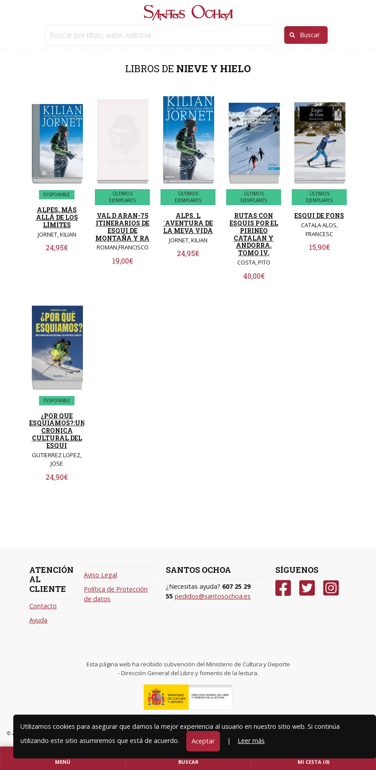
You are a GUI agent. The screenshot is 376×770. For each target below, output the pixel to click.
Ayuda (38, 620)
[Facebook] (283, 588)
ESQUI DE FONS (319, 215)
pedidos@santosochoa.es (213, 596)
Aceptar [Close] (203, 741)
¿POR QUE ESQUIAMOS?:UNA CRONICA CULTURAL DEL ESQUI (59, 431)
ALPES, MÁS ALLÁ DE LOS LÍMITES (57, 217)
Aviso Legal (100, 575)
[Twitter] (307, 588)
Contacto (43, 606)
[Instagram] (331, 588)
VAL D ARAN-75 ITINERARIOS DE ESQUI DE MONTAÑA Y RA (122, 226)
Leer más (251, 740)
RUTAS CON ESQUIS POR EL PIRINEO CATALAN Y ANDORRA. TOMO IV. (254, 234)
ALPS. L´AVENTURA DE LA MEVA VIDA (188, 223)
